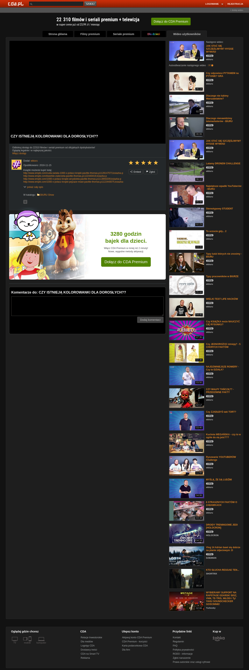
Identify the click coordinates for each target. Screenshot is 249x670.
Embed (135, 172)
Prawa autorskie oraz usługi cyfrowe (191, 662)
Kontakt (177, 637)
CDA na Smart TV (90, 653)
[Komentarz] (87, 306)
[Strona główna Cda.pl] (16, 3)
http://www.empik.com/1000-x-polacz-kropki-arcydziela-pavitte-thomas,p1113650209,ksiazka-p (72, 179)
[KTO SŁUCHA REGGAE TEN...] (186, 578)
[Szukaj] (56, 3)
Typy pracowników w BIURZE (222, 276)
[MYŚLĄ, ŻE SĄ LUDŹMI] (186, 488)
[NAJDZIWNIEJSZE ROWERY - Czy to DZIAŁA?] (186, 375)
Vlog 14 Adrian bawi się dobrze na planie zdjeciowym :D (223, 549)
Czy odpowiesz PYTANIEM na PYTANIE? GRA (222, 74)
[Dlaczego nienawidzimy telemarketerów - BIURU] (186, 127)
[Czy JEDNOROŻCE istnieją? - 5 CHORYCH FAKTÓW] (186, 352)
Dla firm (126, 649)
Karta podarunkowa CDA (135, 645)
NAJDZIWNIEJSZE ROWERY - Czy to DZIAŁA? (222, 368)
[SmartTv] (30, 645)
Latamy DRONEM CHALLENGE (223, 163)
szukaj (90, 4)
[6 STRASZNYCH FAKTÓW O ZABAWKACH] (186, 511)
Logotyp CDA (88, 645)
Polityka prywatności (183, 649)
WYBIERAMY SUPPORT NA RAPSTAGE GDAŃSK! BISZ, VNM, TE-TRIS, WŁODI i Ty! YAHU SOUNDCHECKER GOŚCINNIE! (221, 598)
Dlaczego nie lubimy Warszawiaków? (217, 97)
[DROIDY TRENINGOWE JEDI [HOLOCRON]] (186, 533)
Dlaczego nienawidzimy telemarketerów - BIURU (219, 120)
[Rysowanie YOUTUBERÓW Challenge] (186, 465)
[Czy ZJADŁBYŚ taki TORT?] (186, 420)
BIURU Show (47, 194)
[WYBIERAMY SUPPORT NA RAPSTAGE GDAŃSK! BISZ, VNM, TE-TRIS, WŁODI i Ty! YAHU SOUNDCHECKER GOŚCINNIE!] (186, 601)
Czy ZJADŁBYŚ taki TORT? (221, 412)
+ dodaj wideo (236, 10)
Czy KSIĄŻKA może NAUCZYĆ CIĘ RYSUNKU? (223, 323)
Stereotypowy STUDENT (219, 208)
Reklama (85, 658)
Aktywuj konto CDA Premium (137, 637)
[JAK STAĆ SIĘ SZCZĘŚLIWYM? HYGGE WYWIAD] (186, 50)
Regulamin (178, 641)
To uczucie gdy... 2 (216, 231)
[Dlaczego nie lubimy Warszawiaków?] (186, 104)
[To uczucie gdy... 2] (186, 240)
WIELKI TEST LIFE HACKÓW (222, 299)
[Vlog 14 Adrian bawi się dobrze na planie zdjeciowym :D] (186, 556)
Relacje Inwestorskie (91, 637)
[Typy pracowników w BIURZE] (186, 285)
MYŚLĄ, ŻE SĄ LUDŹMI (219, 479)
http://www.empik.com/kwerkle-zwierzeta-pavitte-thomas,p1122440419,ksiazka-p (65, 176)
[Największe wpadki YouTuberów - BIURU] (186, 194)
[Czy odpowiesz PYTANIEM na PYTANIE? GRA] (186, 81)
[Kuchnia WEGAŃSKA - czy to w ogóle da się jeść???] (186, 443)
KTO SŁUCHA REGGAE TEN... (222, 570)
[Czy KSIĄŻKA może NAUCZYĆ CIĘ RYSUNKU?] (186, 330)
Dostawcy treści (89, 649)
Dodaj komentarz (150, 319)
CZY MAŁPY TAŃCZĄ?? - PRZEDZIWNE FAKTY (220, 391)
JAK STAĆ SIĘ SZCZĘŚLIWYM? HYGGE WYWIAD (219, 49)
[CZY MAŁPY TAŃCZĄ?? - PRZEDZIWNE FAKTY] (186, 398)
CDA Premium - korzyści (134, 641)
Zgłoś (150, 172)
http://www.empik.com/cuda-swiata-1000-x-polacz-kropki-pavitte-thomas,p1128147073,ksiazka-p (73, 173)
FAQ (175, 645)
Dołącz (171, 21)
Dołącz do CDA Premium (125, 262)
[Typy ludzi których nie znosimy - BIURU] (186, 262)
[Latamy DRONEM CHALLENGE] (186, 172)
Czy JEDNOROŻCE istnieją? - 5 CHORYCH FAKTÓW (223, 345)
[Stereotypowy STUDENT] (186, 217)
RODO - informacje (183, 653)
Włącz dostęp (19, 153)
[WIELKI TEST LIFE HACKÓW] (186, 307)
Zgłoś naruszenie (181, 658)
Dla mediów (87, 641)
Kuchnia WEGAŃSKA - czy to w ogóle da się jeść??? (223, 436)
